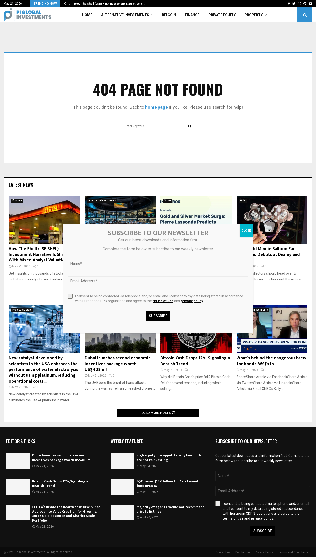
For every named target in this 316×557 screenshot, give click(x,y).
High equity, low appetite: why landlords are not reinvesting (169, 457)
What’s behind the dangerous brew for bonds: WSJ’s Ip (271, 360)
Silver (167, 200)
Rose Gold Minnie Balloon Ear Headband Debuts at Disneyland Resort (268, 254)
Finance (192, 15)
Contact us (223, 552)
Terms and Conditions (293, 552)
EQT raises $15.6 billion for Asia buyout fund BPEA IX (167, 483)
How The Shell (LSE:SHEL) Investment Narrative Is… (109, 3)
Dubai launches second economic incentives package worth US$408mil (118, 363)
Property (253, 15)
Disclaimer (242, 552)
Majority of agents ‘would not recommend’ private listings (171, 509)
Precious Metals (22, 309)
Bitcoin (169, 15)
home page (156, 107)
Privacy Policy (264, 552)
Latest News (21, 184)
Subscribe (262, 531)
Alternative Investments (125, 15)
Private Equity (222, 15)
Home (87, 15)
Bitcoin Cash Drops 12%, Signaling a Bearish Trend (195, 360)
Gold (243, 200)
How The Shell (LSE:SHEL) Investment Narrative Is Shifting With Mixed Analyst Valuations (41, 254)
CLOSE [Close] (246, 230)
